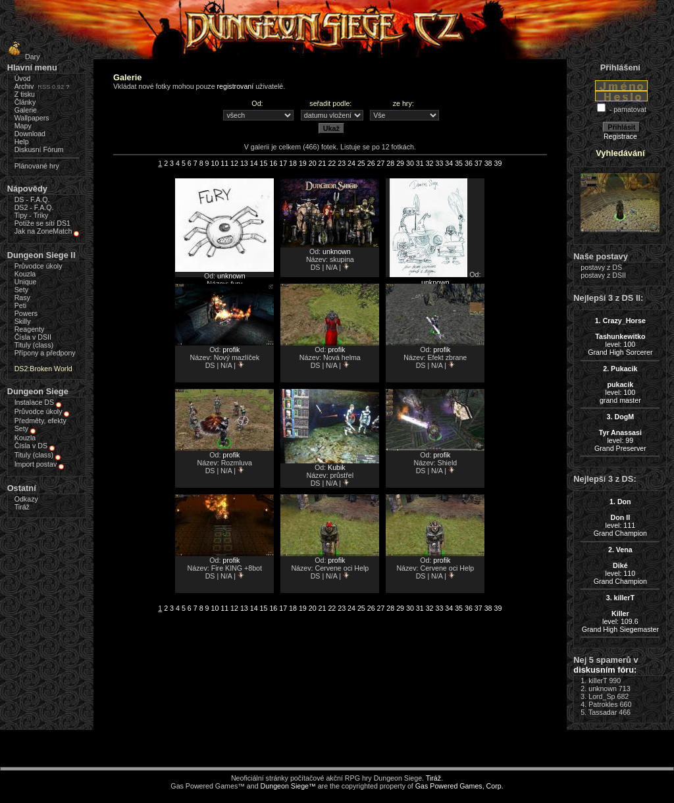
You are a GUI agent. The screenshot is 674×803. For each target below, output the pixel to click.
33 (440, 163)
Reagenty (29, 329)
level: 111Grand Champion (620, 517)
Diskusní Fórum (39, 149)
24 (351, 163)
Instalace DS (34, 402)
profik (231, 349)
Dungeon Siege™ (288, 786)
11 (224, 163)
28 (390, 163)
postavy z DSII (603, 275)
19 (303, 163)
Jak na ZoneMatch (43, 231)
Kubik (337, 467)
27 (381, 163)
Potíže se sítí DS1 (42, 223)
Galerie (25, 110)
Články (25, 102)
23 (342, 163)
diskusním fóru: (604, 670)
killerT (597, 681)
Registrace (620, 136)
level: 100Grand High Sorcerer (620, 336)
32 (430, 163)
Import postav (35, 464)
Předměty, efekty (40, 421)
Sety (21, 290)
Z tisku (24, 94)
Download (29, 134)
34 (449, 163)
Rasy (22, 297)
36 (469, 163)
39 (498, 163)
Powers (26, 313)
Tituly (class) (33, 345)
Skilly (22, 321)
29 (400, 163)
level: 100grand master (620, 384)
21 (322, 163)
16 (273, 163)
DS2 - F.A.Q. (34, 207)
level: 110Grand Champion (620, 565)
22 (332, 163)
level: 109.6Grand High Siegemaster (620, 613)
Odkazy (26, 499)
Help (21, 141)
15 (264, 163)
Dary (22, 57)
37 (478, 163)
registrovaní (235, 86)
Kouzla (25, 274)
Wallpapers (31, 118)
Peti (20, 305)
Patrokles (602, 704)
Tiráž (22, 507)
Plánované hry (36, 166)
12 (234, 163)
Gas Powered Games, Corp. (459, 786)
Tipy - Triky (31, 215)
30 (410, 163)
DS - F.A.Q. (32, 199)
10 (215, 163)
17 (283, 163)
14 (254, 163)
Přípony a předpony (45, 353)
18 (293, 163)
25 (361, 163)
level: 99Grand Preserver (620, 432)
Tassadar (602, 712)
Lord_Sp (601, 696)
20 (313, 163)
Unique (25, 282)
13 (244, 163)
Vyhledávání (620, 153)
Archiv (24, 86)
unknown (231, 276)
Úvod (22, 78)
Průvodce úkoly (38, 266)
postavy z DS (601, 267)
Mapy (23, 126)
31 (420, 163)
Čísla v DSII (32, 337)
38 (488, 163)
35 (459, 163)
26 (371, 163)
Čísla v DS (30, 446)
